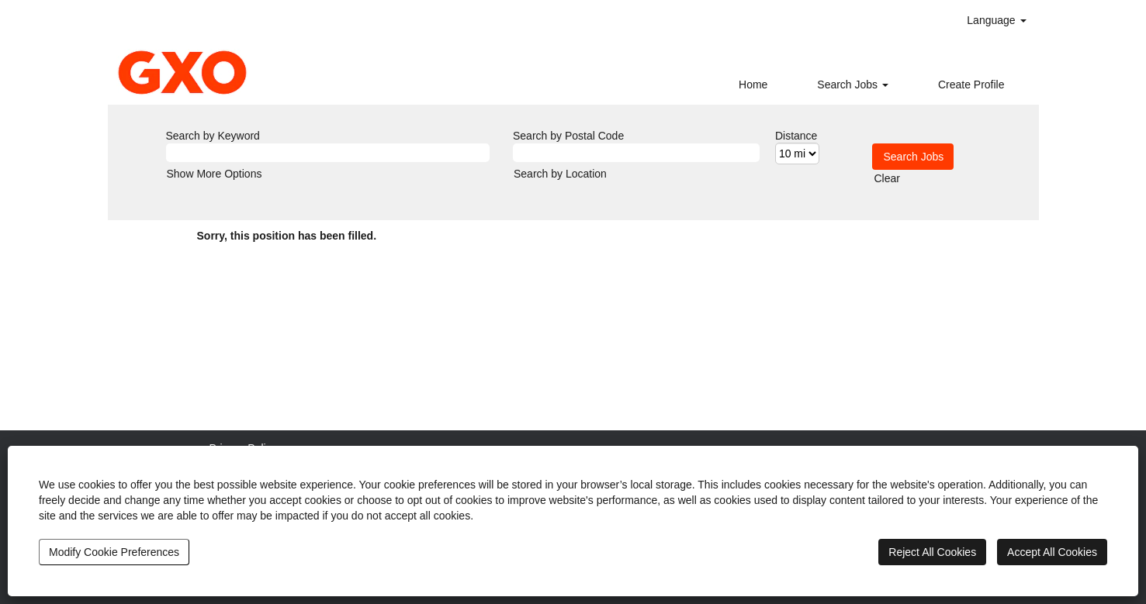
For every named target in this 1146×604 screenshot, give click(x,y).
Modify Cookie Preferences (114, 552)
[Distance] (797, 153)
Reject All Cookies (932, 552)
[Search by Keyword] (328, 152)
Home (753, 84)
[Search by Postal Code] (636, 152)
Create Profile (971, 84)
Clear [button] (887, 178)
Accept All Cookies (1052, 552)
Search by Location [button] (560, 173)
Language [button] (996, 20)
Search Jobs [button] (852, 84)
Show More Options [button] (214, 173)
